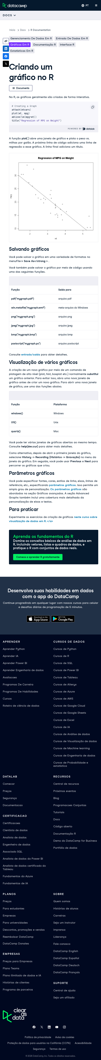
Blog (56, 798)
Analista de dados (15, 837)
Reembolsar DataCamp (18, 936)
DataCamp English (65, 951)
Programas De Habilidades (20, 691)
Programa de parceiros (18, 989)
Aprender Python (14, 649)
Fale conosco (61, 943)
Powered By (81, 128)
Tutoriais (58, 812)
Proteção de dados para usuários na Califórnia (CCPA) (39, 1043)
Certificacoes (11, 823)
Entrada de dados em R (72, 38)
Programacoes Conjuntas (69, 805)
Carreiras (59, 915)
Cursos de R (61, 656)
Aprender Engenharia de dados (23, 670)
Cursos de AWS (63, 698)
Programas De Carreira (18, 684)
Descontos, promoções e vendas (24, 929)
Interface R (67, 44)
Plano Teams (11, 968)
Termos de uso (58, 1049)
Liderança (59, 936)
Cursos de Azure (64, 691)
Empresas (9, 915)
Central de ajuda (64, 990)
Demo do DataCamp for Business (75, 840)
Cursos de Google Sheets (69, 712)
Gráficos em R (19, 44)
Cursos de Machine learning (71, 748)
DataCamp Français (66, 972)
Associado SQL (12, 851)
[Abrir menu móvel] (96, 5)
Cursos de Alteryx (64, 684)
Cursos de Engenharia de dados (74, 755)
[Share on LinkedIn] (6, 49)
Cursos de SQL (63, 663)
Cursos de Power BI (66, 670)
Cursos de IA (61, 727)
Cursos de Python (64, 649)
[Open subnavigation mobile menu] (9, 15)
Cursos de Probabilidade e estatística (70, 764)
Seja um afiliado (63, 997)
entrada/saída (30, 354)
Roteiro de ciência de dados (21, 705)
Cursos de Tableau (65, 677)
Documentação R (44, 44)
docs (23, 30)
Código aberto (62, 826)
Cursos (7, 698)
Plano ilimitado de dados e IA (22, 975)
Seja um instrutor (64, 922)
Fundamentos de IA (15, 883)
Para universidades (15, 922)
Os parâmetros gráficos (65, 489)
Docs (56, 819)
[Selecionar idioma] (85, 5)
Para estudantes (13, 908)
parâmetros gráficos (62, 485)
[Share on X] (6, 64)
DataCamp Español (66, 958)
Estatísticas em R (21, 50)
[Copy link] (6, 41)
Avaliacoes (10, 677)
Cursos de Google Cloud (69, 705)
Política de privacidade (38, 1037)
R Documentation (41, 30)
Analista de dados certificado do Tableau (24, 867)
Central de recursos (66, 783)
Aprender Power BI (15, 663)
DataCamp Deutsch (66, 965)
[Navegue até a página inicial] (15, 5)
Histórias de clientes (16, 982)
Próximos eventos (64, 791)
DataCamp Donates (16, 943)
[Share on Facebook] (6, 56)
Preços (7, 791)
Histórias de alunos (65, 908)
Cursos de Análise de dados (71, 734)
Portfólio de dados (65, 847)
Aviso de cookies (64, 1037)
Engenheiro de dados (16, 844)
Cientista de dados (15, 830)
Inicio (12, 30)
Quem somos (61, 901)
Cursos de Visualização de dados (75, 741)
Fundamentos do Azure (18, 876)
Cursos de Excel (63, 720)
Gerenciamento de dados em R (31, 38)
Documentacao (13, 805)
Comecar (9, 783)
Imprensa (59, 929)
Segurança (10, 798)
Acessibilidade (83, 1043)
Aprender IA (10, 656)
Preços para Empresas (17, 961)
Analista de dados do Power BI (23, 858)
